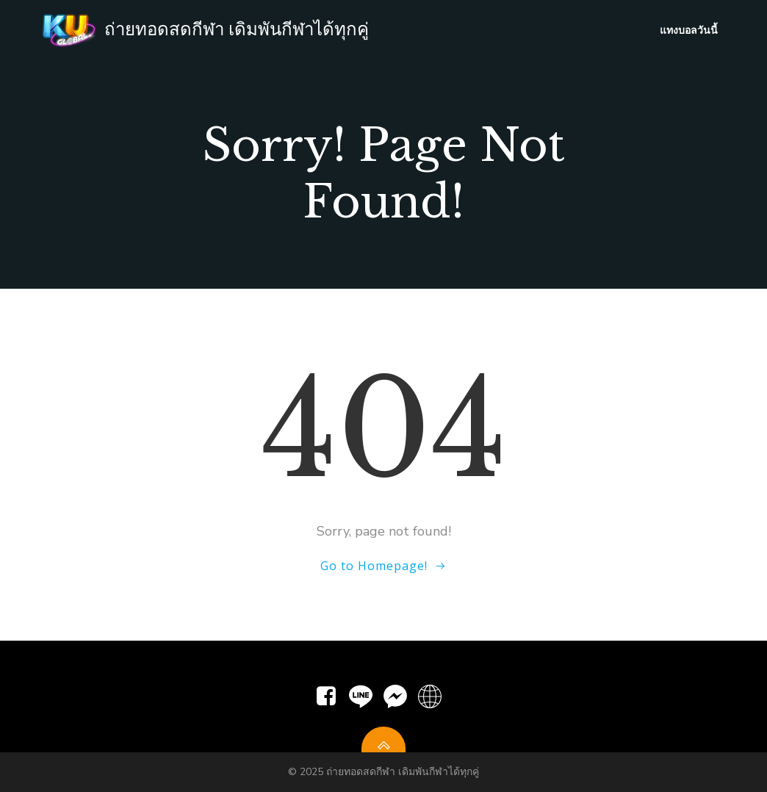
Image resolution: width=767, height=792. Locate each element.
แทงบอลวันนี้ (689, 30)
